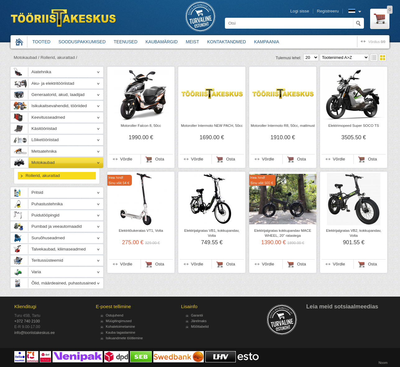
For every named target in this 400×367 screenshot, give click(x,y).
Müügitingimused (119, 321)
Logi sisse (299, 11)
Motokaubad (43, 162)
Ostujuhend (114, 315)
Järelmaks (199, 321)
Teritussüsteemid (47, 260)
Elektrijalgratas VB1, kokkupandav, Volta (212, 233)
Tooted (41, 41)
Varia (36, 271)
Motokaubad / (26, 57)
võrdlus (376, 42)
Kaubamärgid (162, 41)
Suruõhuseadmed (48, 238)
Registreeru (328, 11)
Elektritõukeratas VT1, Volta (141, 230)
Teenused (125, 41)
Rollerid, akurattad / (58, 57)
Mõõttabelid (200, 326)
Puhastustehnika (47, 204)
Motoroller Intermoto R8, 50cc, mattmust (283, 125)
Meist (192, 41)
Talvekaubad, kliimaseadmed (58, 249)
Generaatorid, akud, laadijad (58, 94)
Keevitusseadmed (48, 117)
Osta (159, 159)
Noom (383, 363)
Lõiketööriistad (45, 139)
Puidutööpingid (45, 215)
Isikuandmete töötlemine (124, 338)
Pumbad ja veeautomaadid (56, 226)
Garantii (197, 315)
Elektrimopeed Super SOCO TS (353, 125)
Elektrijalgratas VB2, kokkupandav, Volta (353, 233)
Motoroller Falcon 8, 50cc (141, 125)
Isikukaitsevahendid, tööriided (59, 105)
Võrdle (126, 159)
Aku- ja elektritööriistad (52, 83)
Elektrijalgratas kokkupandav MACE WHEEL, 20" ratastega (282, 233)
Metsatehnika (44, 151)
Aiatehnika (41, 71)
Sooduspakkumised (81, 41)
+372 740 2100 (27, 321)
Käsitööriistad (44, 128)
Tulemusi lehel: (288, 58)
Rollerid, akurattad (43, 175)
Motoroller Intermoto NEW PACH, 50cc (212, 125)
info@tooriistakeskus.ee (34, 333)
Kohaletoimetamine (120, 326)
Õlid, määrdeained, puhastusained (63, 283)
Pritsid (37, 192)
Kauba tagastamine (120, 332)
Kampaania (266, 41)
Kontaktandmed (226, 41)
